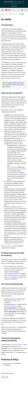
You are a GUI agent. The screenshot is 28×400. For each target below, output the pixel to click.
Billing (2, 14)
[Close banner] (25, 4)
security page (12, 327)
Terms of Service (17, 344)
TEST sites (12, 167)
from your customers (12, 199)
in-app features (21, 174)
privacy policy (7, 246)
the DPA (10, 348)
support (14, 232)
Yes (3, 377)
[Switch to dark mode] (22, 10)
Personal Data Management (11, 273)
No (6, 377)
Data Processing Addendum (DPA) (11, 78)
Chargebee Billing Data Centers (15, 82)
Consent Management (10, 266)
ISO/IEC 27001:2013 (10, 306)
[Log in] (25, 10)
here (21, 138)
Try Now (14, 6)
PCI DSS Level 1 (16, 300)
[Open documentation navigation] (2, 10)
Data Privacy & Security (11, 14)
